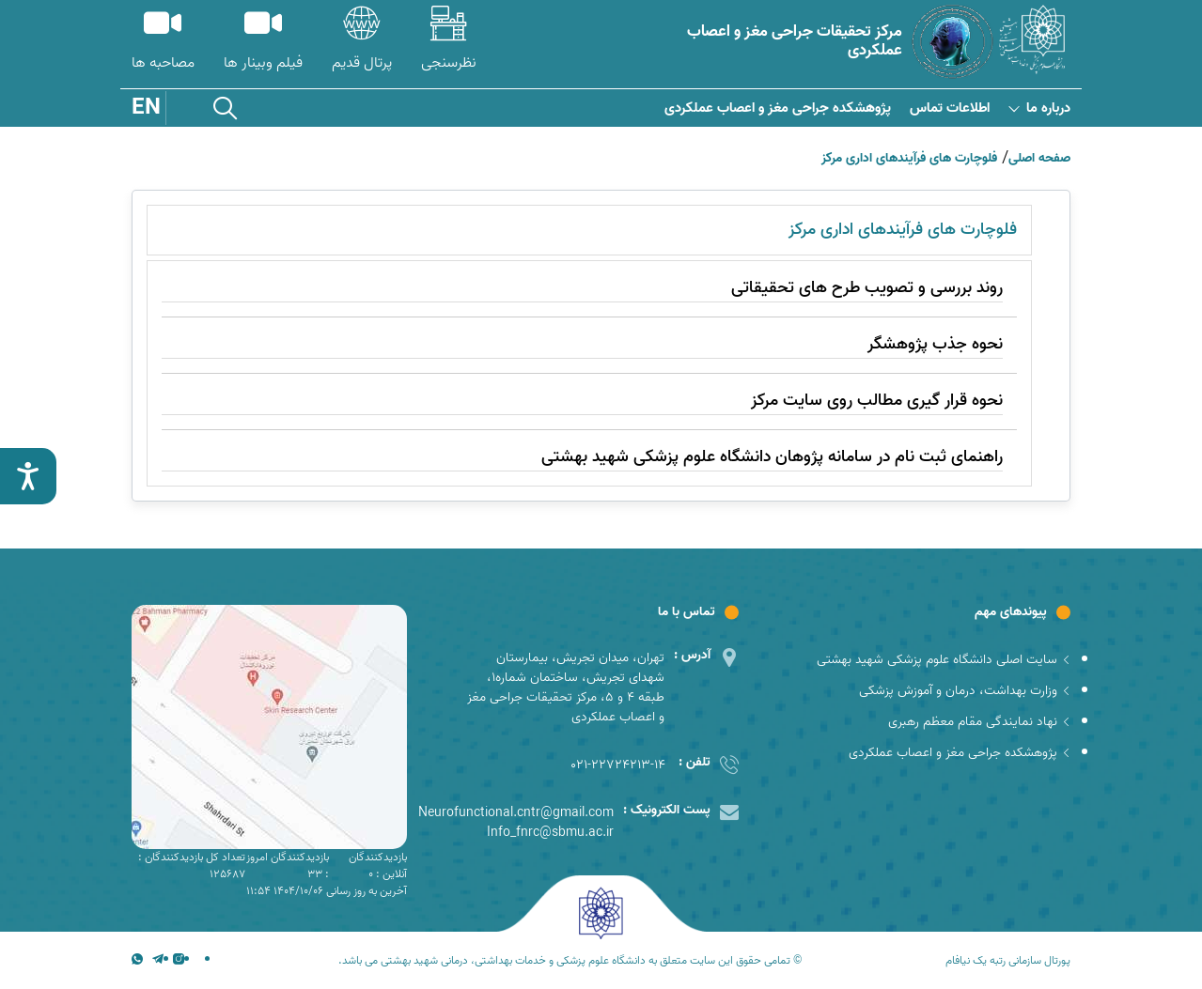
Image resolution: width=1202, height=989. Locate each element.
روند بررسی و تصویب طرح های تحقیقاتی (867, 287)
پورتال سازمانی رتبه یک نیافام (1007, 960)
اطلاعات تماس (950, 108)
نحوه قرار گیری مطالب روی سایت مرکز (877, 400)
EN (146, 108)
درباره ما (1039, 108)
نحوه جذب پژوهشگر (935, 344)
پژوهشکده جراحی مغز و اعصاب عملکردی (777, 108)
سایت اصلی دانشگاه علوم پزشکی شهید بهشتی (943, 660)
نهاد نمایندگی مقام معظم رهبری (979, 722)
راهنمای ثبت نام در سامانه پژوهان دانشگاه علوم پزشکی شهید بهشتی (772, 457)
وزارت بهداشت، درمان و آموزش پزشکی (964, 691)
